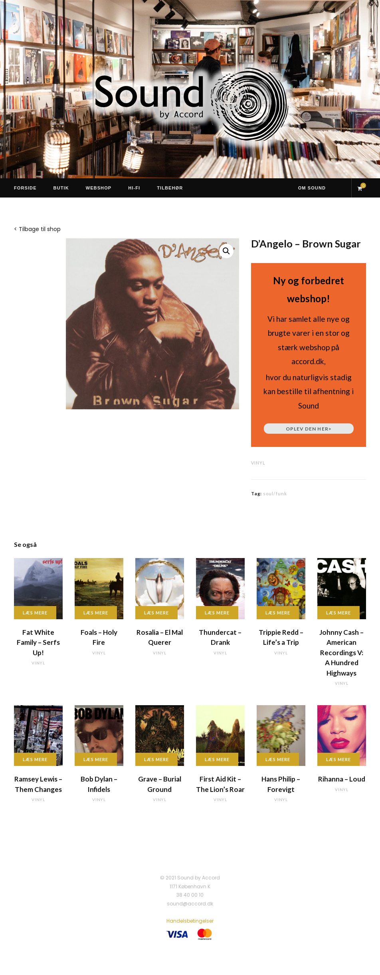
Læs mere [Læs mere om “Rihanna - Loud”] (338, 759)
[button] (226, 251)
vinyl (258, 462)
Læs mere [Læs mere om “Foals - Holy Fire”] (95, 612)
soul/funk (275, 493)
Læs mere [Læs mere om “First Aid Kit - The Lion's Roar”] (217, 759)
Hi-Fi (134, 187)
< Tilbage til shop (37, 229)
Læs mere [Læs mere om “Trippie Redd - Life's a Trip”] (277, 612)
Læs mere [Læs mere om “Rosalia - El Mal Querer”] (156, 612)
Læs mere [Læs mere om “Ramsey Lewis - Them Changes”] (35, 759)
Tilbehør (170, 187)
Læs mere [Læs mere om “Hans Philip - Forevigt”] (277, 759)
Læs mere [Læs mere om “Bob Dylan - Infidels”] (95, 759)
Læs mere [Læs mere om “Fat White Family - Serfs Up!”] (35, 612)
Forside (25, 187)
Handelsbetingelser (190, 920)
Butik (61, 187)
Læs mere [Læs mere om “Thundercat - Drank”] (217, 612)
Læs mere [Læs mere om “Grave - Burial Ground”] (156, 759)
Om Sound (312, 187)
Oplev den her (309, 429)
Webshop (99, 187)
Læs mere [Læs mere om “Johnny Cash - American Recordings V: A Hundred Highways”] (338, 612)
